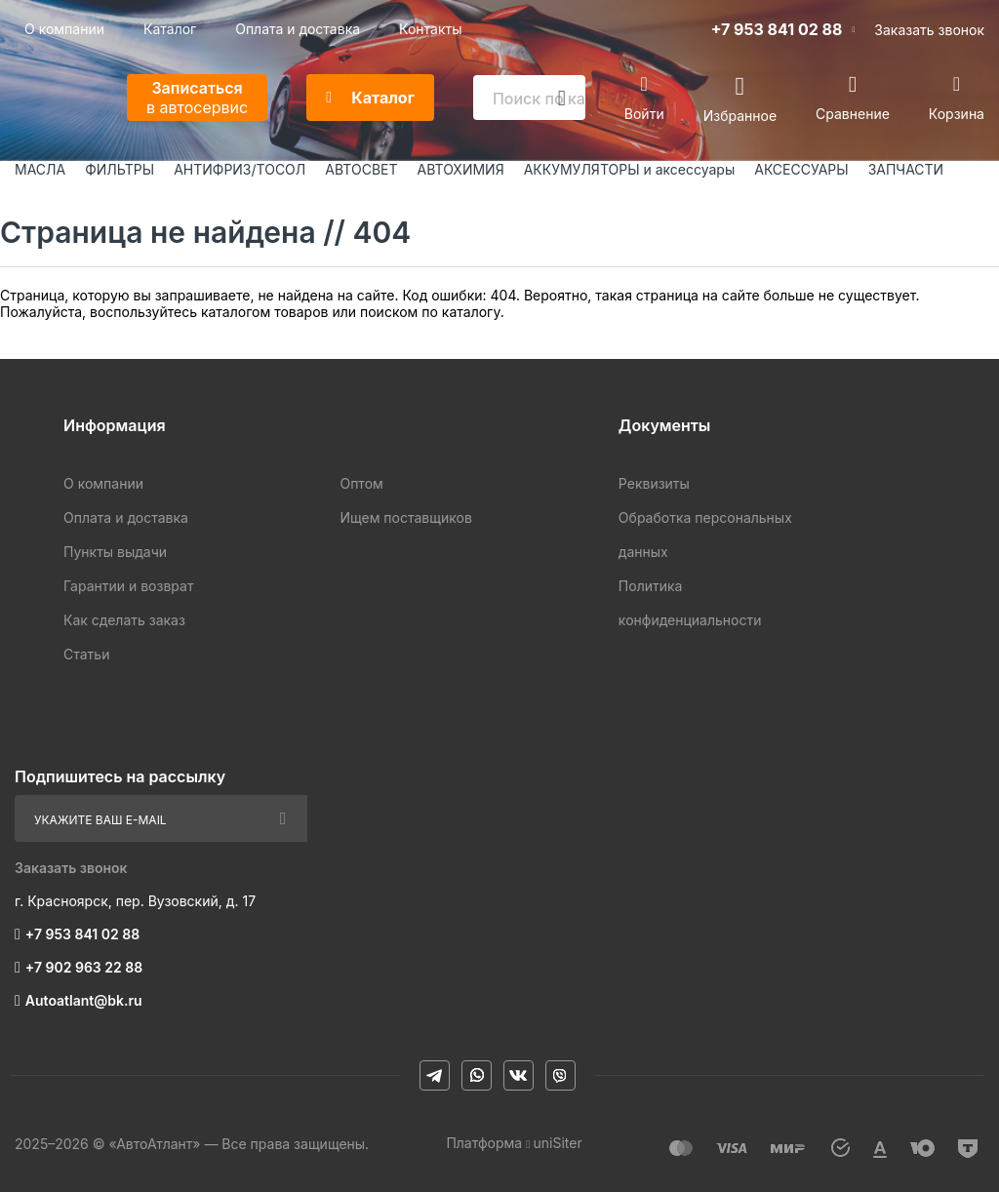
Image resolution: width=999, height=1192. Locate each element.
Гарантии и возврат (128, 585)
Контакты (430, 28)
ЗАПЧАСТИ (906, 169)
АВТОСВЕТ (361, 169)
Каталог (169, 28)
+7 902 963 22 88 (83, 967)
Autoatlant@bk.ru (83, 1000)
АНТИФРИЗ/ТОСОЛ (239, 169)
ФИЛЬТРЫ (119, 169)
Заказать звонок (929, 29)
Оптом (361, 483)
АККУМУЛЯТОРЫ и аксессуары (630, 169)
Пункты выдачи (115, 551)
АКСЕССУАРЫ (801, 169)
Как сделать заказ (124, 620)
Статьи (86, 654)
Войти (644, 113)
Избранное (740, 114)
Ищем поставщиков (405, 517)
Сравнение (853, 113)
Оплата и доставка (297, 28)
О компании (64, 28)
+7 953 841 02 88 (777, 29)
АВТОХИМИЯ (461, 169)
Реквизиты (654, 483)
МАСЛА (40, 169)
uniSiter (558, 1142)
